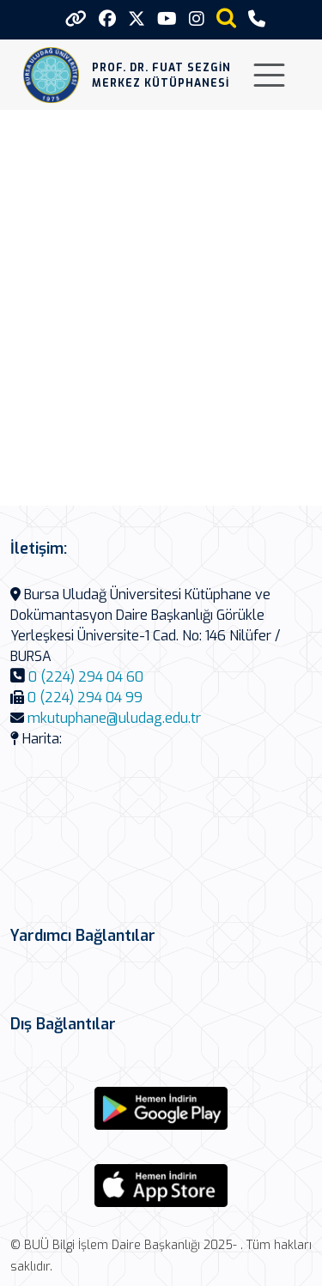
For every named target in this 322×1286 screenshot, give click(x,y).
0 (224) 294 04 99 (85, 697)
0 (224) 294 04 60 (85, 677)
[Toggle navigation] (269, 75)
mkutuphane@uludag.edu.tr (114, 718)
